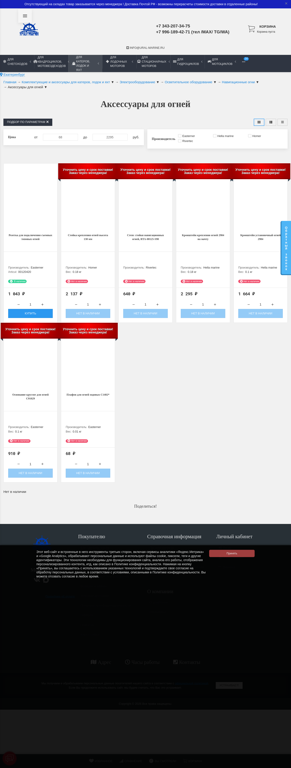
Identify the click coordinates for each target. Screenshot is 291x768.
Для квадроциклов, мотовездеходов (51, 62)
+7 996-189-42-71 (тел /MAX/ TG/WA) (192, 31)
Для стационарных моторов (153, 62)
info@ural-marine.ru (145, 47)
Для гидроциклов (187, 61)
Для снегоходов (17, 61)
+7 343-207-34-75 (173, 26)
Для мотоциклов (222, 61)
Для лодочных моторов (119, 62)
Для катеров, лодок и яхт (85, 63)
